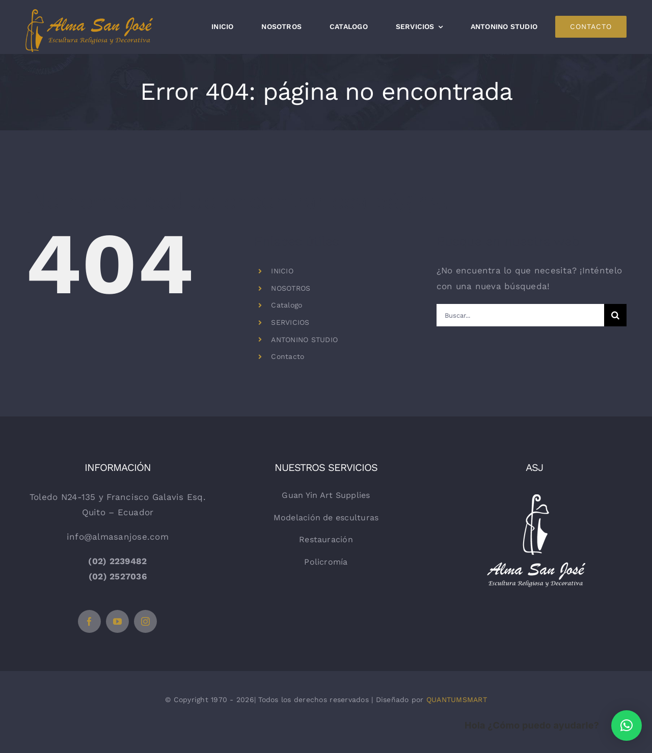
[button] (626, 725)
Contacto (287, 356)
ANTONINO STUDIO (304, 340)
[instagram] (145, 621)
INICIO (282, 271)
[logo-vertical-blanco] (534, 492)
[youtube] (117, 621)
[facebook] (89, 621)
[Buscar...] (520, 315)
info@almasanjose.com (118, 537)
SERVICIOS (290, 322)
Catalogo (286, 305)
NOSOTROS (290, 288)
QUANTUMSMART (456, 699)
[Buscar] (615, 315)
